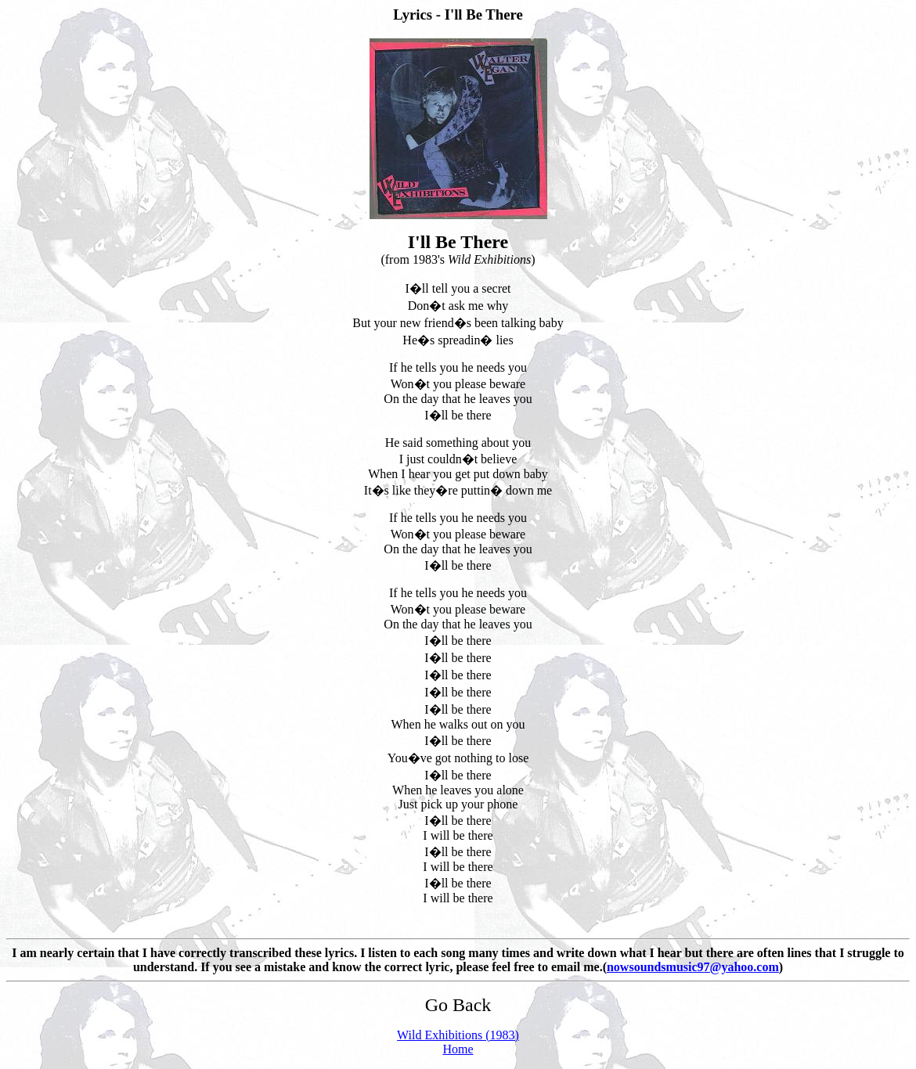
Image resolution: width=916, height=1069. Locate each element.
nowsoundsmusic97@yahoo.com (693, 967)
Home (457, 1049)
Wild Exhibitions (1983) (458, 1035)
